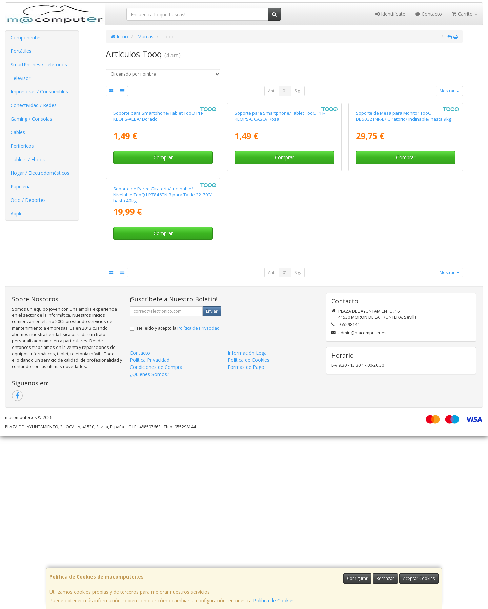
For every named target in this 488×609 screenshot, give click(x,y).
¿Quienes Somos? (149, 547)
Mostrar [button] (449, 91)
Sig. (297, 91)
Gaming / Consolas (31, 118)
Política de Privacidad (198, 501)
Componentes (26, 37)
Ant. (272, 91)
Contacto (428, 13)
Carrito (464, 13)
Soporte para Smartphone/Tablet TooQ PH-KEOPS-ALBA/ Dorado (158, 202)
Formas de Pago (246, 540)
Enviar (212, 484)
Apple (17, 213)
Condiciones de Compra (156, 540)
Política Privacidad (149, 532)
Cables (18, 132)
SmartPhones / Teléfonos (39, 64)
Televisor (20, 78)
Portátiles (21, 51)
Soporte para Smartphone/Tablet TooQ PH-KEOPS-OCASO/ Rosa (280, 202)
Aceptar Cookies (419, 578)
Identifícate (390, 13)
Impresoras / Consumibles (39, 91)
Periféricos (22, 146)
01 (285, 91)
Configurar (357, 578)
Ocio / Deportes (28, 200)
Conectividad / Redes (34, 105)
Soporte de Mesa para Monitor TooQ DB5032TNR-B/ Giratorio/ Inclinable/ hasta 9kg (403, 202)
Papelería (21, 186)
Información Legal (248, 525)
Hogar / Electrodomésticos (40, 173)
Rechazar (385, 578)
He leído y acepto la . (179, 501)
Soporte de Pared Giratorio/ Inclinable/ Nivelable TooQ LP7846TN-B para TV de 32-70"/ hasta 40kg (162, 367)
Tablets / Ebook (28, 159)
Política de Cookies (274, 600)
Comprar (163, 243)
